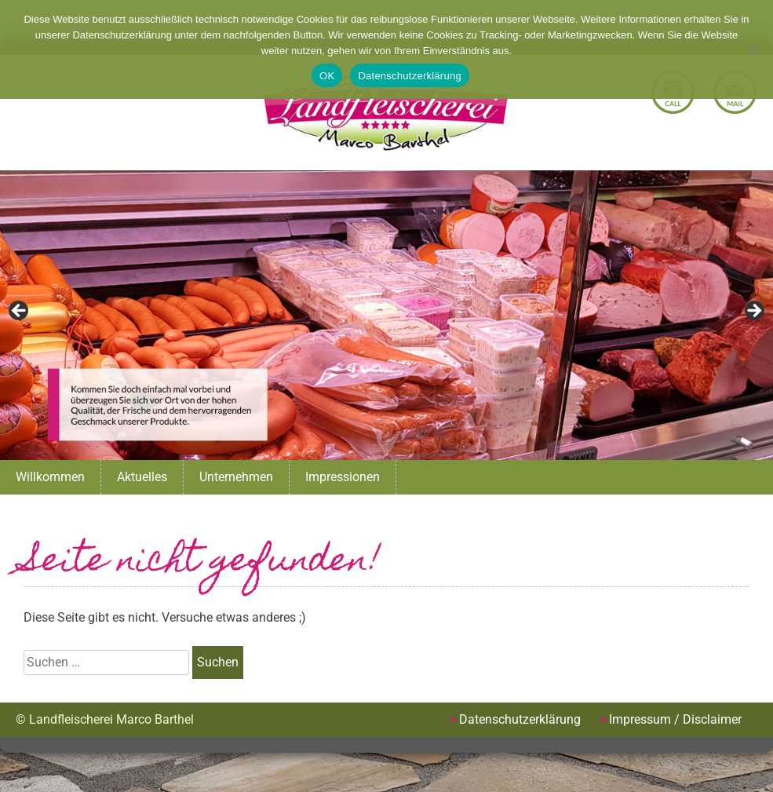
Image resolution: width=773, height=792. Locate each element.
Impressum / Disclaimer (675, 719)
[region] (386, 315)
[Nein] (753, 49)
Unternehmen (236, 476)
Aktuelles (142, 476)
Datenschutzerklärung (520, 719)
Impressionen (342, 476)
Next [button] (753, 311)
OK (326, 76)
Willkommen (50, 476)
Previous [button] (19, 311)
